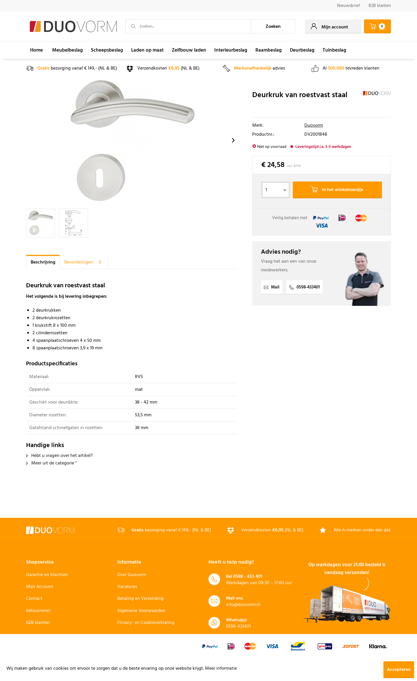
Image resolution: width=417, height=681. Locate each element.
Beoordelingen (83, 262)
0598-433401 (304, 287)
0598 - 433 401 (247, 576)
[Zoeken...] (188, 26)
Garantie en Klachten (47, 575)
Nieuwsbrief (348, 5)
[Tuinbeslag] (334, 50)
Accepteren (399, 669)
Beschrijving (43, 262)
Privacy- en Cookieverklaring (145, 622)
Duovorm (313, 125)
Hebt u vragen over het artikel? (59, 456)
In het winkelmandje (337, 190)
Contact (34, 598)
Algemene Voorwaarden (141, 611)
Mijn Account (39, 587)
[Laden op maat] (147, 50)
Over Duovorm (131, 575)
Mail (271, 287)
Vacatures (127, 587)
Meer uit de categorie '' (51, 463)
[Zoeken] (273, 26)
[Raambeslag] (268, 50)
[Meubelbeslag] (67, 50)
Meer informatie (221, 668)
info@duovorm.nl (243, 605)
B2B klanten (380, 5)
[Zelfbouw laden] (189, 50)
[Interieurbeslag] (230, 50)
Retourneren (38, 611)
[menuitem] (348, 6)
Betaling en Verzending (140, 598)
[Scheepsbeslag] (107, 50)
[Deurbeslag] (302, 50)
